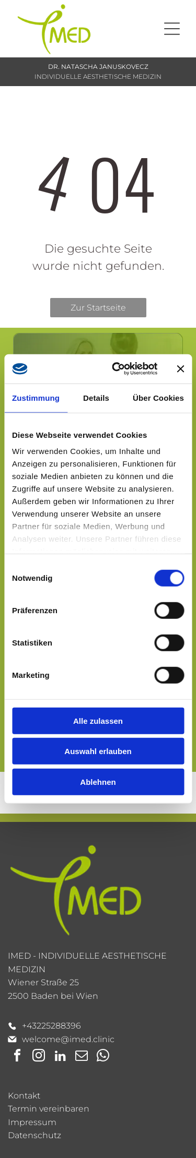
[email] (81, 1057)
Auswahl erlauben (97, 751)
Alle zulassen (98, 721)
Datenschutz (34, 1135)
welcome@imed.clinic (68, 1039)
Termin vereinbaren (48, 1109)
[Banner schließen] (180, 369)
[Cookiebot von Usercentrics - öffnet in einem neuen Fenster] (116, 369)
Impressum (32, 1122)
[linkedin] (60, 1057)
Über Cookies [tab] (158, 397)
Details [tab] (96, 397)
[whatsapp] (103, 1057)
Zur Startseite (98, 308)
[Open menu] (172, 29)
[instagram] (38, 1057)
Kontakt (24, 1096)
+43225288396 (51, 1026)
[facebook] (17, 1057)
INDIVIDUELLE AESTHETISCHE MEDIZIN (98, 76)
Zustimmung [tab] (36, 397)
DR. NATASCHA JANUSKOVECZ (98, 66)
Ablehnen (98, 782)
